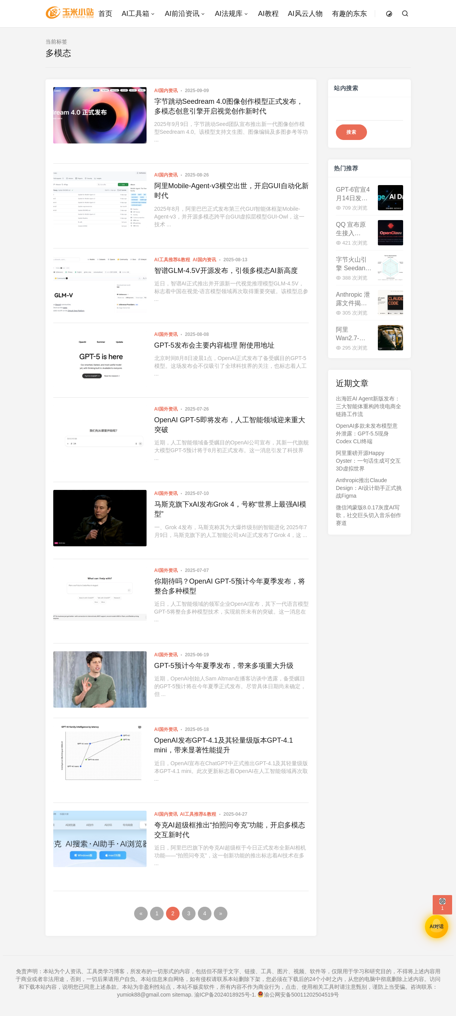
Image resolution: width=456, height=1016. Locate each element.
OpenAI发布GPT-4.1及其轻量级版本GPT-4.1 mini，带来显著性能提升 (223, 745)
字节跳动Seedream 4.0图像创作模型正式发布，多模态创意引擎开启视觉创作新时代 (228, 106)
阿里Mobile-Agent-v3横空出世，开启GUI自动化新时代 (231, 190)
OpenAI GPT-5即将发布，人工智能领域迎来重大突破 (229, 425)
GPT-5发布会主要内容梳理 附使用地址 (214, 345)
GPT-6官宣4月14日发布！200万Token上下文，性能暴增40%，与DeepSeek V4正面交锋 (353, 194)
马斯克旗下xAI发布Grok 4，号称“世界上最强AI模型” (230, 509)
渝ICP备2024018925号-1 (224, 995)
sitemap (181, 995)
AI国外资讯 (166, 334)
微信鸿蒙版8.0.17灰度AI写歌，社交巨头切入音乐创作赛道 (368, 515)
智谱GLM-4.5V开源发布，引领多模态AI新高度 (226, 271)
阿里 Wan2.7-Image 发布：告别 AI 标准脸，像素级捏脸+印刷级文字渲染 (353, 334)
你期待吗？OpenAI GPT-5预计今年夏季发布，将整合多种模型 (229, 586)
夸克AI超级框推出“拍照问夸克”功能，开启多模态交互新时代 (230, 830)
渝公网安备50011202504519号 (298, 995)
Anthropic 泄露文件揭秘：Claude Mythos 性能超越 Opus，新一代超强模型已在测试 (353, 299)
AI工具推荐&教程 (172, 259)
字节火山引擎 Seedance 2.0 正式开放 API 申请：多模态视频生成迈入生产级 (354, 264)
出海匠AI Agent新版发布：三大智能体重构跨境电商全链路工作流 (368, 406)
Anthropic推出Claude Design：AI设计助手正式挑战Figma (369, 488)
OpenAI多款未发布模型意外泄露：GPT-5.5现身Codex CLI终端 (367, 433)
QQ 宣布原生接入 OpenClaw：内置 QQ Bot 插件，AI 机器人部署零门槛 (353, 229)
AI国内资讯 (166, 90)
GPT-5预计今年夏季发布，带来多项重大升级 (224, 666)
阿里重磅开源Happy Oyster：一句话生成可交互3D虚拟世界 (368, 461)
